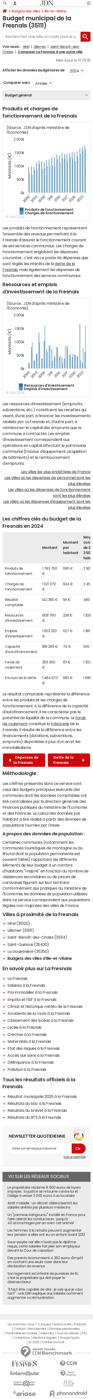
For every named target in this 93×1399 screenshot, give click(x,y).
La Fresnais (17, 978)
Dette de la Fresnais (69, 760)
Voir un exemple (74, 1156)
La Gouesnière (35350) (28, 951)
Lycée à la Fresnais (24, 1027)
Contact (20, 1328)
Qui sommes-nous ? (22, 1324)
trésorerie (60, 724)
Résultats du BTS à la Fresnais (34, 1117)
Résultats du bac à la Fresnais (34, 1103)
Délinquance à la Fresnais (30, 1062)
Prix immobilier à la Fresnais (32, 992)
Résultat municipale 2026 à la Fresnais (42, 1096)
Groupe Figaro (70, 1337)
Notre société (62, 1324)
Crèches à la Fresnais (27, 1034)
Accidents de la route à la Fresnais (38, 1013)
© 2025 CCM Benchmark (46, 1342)
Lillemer (40, 46)
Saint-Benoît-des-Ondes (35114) (37, 937)
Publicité (80, 1324)
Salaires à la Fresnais (26, 985)
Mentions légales (45, 1337)
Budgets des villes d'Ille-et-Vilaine (39, 958)
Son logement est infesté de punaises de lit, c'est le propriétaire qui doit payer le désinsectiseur (42, 1278)
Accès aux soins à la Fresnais (33, 1055)
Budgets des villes (26, 11)
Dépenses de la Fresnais (23, 760)
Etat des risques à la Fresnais (33, 1048)
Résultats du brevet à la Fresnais (37, 1110)
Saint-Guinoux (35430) (28, 944)
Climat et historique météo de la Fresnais (44, 1006)
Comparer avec (16, 82)
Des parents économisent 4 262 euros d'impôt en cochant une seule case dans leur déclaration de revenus (45, 1262)
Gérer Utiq (47, 1333)
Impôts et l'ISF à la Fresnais (31, 999)
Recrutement (37, 1328)
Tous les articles (68, 1333)
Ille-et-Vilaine (55, 11)
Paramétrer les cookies (21, 1333)
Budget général (18, 95)
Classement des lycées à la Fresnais (40, 1020)
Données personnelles (64, 1328)
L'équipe (45, 1324)
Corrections (22, 1337)
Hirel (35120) (18, 923)
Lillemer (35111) (20, 930)
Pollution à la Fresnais (26, 1069)
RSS (84, 1333)
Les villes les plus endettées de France (56, 472)
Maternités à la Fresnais (29, 1041)
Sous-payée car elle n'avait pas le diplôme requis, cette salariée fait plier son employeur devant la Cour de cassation (43, 1246)
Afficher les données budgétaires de (33, 70)
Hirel (26, 46)
